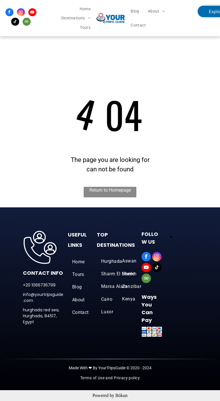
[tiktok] (15, 22)
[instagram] (21, 13)
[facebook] (9, 13)
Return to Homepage (110, 190)
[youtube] (32, 13)
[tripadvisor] (27, 22)
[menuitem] (85, 9)
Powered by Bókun (110, 395)
